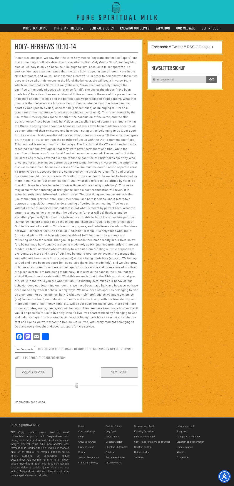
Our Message (185, 28)
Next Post (119, 372)
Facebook (160, 47)
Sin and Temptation (88, 457)
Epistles (110, 452)
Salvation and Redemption (190, 441)
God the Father (113, 426)
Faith (81, 436)
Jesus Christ (112, 436)
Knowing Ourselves (134, 28)
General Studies (102, 28)
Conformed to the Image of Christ (63, 349)
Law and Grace (86, 447)
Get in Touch (211, 28)
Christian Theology (69, 28)
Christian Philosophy (116, 447)
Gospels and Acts (115, 457)
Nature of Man (141, 452)
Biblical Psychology (144, 436)
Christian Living (35, 28)
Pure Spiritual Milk (25, 425)
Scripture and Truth (144, 426)
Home (81, 426)
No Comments (25, 349)
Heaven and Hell (185, 426)
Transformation (54, 357)
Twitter (177, 47)
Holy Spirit (111, 431)
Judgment (182, 431)
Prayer (81, 452)
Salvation (162, 28)
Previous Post (34, 372)
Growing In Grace (106, 349)
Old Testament (113, 462)
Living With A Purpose (188, 436)
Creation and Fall (143, 447)
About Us (181, 452)
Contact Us (182, 457)
